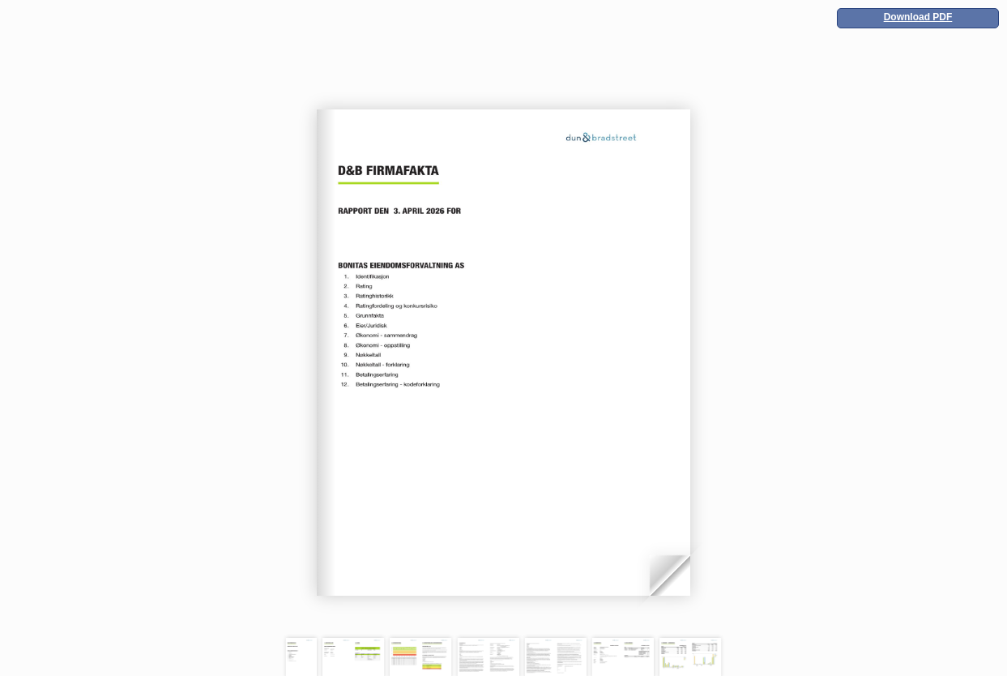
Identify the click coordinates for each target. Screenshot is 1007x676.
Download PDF (918, 17)
